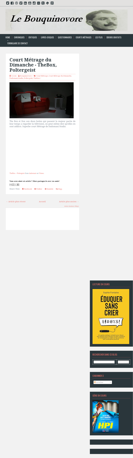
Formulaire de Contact (17, 43)
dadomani (32, 173)
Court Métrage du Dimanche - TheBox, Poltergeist (33, 65)
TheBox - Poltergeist (17, 173)
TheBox (36, 78)
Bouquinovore (26, 76)
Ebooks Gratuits (114, 37)
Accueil (42, 202)
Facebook (27, 189)
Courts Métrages (83, 37)
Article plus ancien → (69, 202)
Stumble (49, 189)
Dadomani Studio (16, 78)
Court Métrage (42, 76)
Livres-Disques (47, 37)
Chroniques (19, 37)
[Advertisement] (42, 256)
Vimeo (41, 173)
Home (7, 37)
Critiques (32, 37)
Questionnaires (65, 37)
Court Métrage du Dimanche (60, 76)
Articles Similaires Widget (71, 206)
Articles (98, 382)
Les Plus (98, 37)
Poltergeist (28, 78)
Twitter (38, 189)
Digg (59, 189)
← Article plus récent (15, 202)
